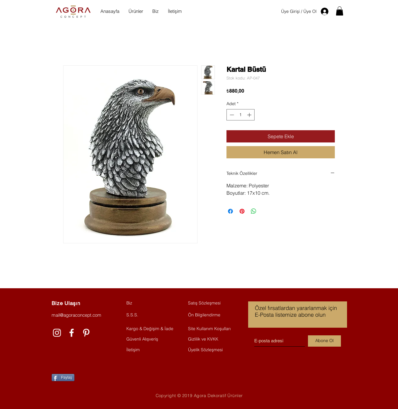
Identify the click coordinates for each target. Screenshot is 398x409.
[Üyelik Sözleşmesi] (210, 350)
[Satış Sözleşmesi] (209, 303)
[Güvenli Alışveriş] (148, 339)
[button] (339, 11)
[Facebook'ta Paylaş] (230, 211)
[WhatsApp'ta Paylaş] (253, 211)
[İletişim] (148, 350)
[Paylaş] (63, 377)
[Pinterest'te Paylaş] (242, 211)
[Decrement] (231, 114)
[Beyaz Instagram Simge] (57, 332)
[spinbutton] (240, 114)
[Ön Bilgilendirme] (210, 315)
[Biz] (148, 303)
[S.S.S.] (148, 315)
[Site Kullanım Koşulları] (210, 329)
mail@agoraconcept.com (76, 315)
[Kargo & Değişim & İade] (149, 329)
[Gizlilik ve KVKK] (210, 339)
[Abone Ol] (324, 341)
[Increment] (250, 114)
